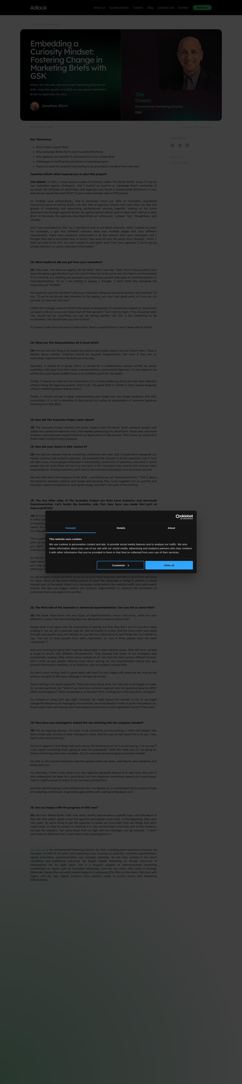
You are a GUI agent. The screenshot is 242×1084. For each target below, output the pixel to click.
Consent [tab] (71, 528)
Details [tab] (121, 528)
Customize (120, 565)
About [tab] (171, 528)
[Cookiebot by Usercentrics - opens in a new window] (178, 516)
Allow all (169, 565)
